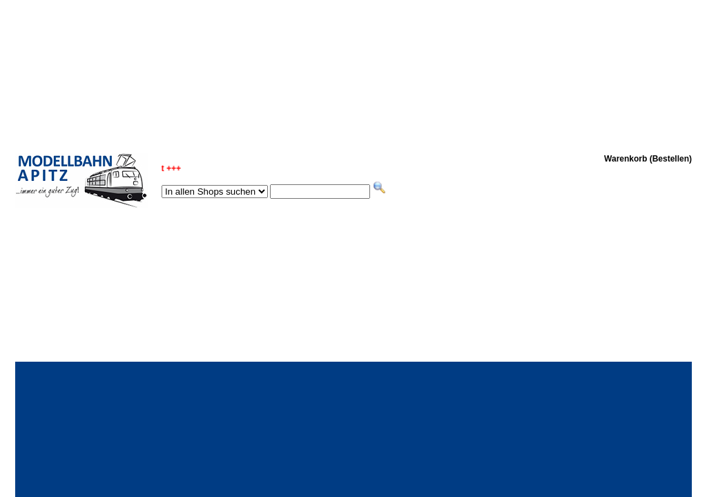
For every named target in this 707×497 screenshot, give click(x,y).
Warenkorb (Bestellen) (648, 159)
